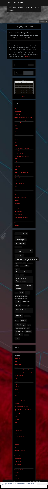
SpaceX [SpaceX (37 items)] (28, 331)
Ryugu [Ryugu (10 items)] (28, 328)
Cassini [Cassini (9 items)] (24, 263)
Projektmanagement (19, 183)
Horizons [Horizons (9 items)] (17, 274)
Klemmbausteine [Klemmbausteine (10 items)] (26, 301)
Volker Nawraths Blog (15, 2)
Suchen (16, 63)
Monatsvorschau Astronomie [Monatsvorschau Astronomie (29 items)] (21, 310)
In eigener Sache (18, 161)
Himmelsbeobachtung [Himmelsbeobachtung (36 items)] (23, 272)
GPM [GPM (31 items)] (26, 266)
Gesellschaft (17, 151)
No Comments (32, 38)
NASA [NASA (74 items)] (23, 320)
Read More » (28, 56)
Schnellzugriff (34, 7)
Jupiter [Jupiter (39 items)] (18, 301)
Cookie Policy (27, 486)
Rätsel (16, 186)
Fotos (16, 145)
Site (15, 194)
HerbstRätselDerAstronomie (21, 153)
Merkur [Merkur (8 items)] (24, 305)
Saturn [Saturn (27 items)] (18, 331)
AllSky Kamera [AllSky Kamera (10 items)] (18, 237)
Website (14, 7)
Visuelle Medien (18, 211)
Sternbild (17, 200)
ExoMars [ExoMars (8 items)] (21, 266)
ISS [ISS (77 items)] (27, 292)
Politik (16, 180)
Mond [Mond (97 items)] (18, 315)
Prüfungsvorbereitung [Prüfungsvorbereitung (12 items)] (20, 328)
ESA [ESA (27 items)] (17, 266)
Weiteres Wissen (18, 214)
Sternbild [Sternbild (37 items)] (19, 335)
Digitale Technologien (20, 134)
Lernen (16, 169)
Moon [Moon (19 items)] (16, 321)
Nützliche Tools (18, 178)
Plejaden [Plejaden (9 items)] (29, 325)
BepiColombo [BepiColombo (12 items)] (18, 263)
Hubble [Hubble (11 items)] (21, 275)
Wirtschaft (12, 43)
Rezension (17, 192)
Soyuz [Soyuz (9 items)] (23, 331)
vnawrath (24, 37)
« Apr (23, 96)
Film (16, 142)
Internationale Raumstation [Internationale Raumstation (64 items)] (22, 279)
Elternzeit (17, 137)
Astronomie (17, 114)
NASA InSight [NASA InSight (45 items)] (20, 325)
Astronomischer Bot (22, 7)
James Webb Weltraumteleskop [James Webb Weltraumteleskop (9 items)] (21, 298)
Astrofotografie (18, 111)
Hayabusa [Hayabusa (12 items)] (17, 269)
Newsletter (17, 175)
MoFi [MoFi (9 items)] (28, 305)
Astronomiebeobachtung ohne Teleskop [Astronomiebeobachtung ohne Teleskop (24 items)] (23, 251)
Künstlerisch (17, 166)
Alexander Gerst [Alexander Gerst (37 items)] (21, 234)
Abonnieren (29, 73)
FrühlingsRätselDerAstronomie (22, 148)
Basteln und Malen (19, 122)
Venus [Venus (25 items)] (17, 338)
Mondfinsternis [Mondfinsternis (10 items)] (27, 316)
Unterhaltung (18, 208)
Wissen (16, 222)
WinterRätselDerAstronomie (21, 217)
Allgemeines (17, 106)
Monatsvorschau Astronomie (21, 172)
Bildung (16, 128)
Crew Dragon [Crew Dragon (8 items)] (29, 263)
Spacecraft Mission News (20, 197)
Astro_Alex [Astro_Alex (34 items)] (19, 255)
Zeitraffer (17, 225)
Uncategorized (18, 206)
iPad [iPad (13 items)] (16, 293)
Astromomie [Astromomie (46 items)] (20, 243)
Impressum (11, 10)
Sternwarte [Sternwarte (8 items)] (26, 335)
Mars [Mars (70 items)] (18, 305)
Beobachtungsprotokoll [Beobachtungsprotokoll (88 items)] (26, 259)
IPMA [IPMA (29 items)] (21, 293)
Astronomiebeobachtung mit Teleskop (23, 117)
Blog (10, 7)
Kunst (16, 164)
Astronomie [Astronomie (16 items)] (18, 247)
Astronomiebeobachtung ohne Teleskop (24, 120)
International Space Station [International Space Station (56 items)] (23, 286)
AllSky (16, 108)
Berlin (16, 125)
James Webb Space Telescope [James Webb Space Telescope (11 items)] (21, 296)
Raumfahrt (17, 189)
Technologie (17, 203)
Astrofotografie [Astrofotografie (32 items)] (21, 240)
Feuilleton (17, 139)
